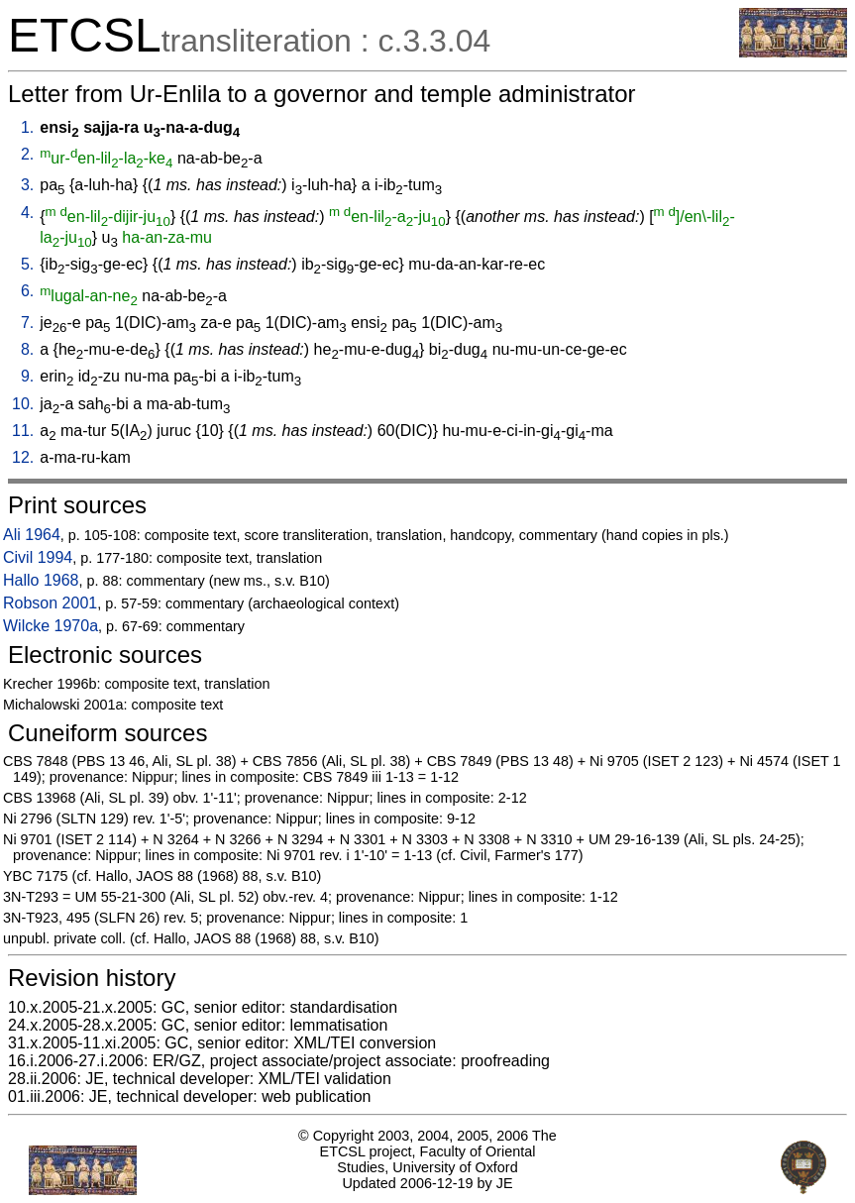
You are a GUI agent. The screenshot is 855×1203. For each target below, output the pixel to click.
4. (27, 212)
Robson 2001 (50, 603)
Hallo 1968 (41, 580)
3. (27, 184)
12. (23, 457)
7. (27, 322)
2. (27, 154)
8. (27, 349)
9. (27, 376)
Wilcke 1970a (50, 625)
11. (23, 430)
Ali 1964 (31, 534)
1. (27, 127)
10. (23, 403)
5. (27, 264)
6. (27, 290)
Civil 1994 (37, 557)
